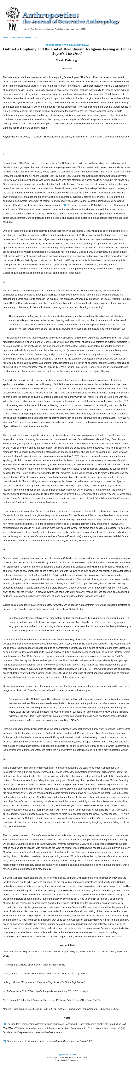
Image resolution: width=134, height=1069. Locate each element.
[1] (64, 205)
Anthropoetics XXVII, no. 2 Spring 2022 (67, 45)
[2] (80, 235)
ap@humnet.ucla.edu (67, 1055)
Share (5, 38)
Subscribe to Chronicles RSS (25, 38)
